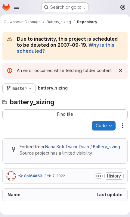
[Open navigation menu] (16, 7)
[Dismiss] (120, 70)
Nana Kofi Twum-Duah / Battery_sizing (82, 146)
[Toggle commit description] (99, 176)
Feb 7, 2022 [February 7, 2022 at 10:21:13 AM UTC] (55, 176)
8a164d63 (30, 175)
